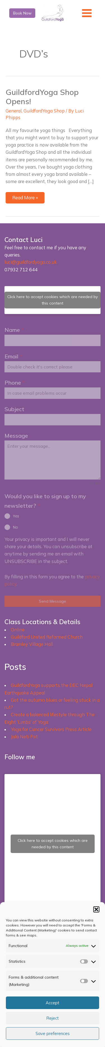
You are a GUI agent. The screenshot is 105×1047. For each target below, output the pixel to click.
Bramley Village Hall (32, 644)
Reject (52, 1018)
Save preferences (53, 1033)
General (14, 111)
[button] (96, 909)
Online (18, 629)
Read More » (26, 199)
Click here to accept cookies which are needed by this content (52, 300)
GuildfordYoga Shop (44, 111)
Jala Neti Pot (24, 736)
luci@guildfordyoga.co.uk (30, 262)
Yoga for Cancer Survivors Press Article (51, 729)
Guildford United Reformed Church (47, 637)
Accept (52, 1002)
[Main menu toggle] (87, 13)
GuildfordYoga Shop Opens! (42, 96)
